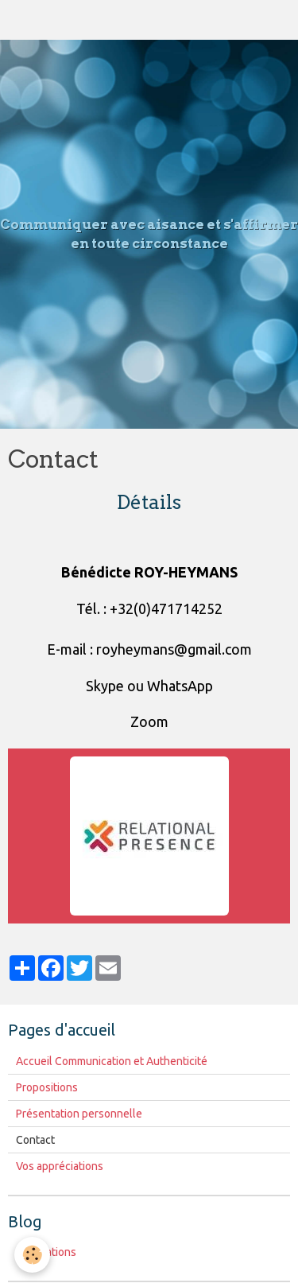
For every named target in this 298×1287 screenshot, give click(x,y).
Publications (46, 1252)
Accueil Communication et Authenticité (111, 1061)
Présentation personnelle (79, 1113)
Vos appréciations (59, 1166)
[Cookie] (32, 1255)
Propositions (47, 1087)
